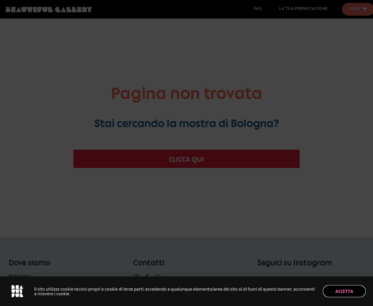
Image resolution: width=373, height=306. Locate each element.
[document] (186, 153)
